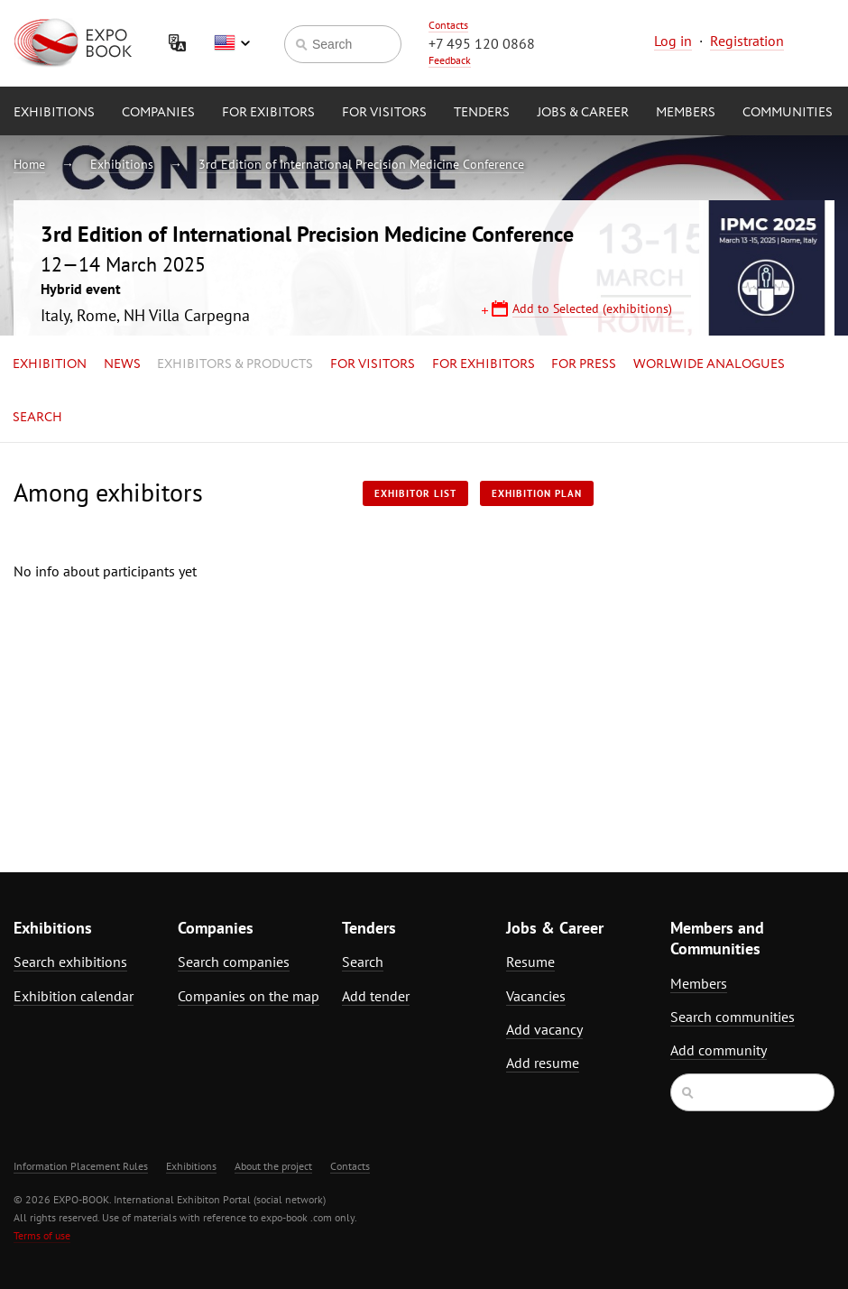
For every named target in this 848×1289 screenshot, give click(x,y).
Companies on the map (248, 996)
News (122, 364)
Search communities (732, 1017)
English (232, 43)
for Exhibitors (483, 364)
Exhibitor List (415, 493)
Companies (158, 113)
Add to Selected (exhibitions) (592, 308)
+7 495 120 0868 (482, 43)
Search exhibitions (70, 962)
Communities (787, 113)
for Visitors (384, 113)
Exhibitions (54, 113)
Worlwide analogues (709, 364)
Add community (718, 1050)
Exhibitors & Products (235, 364)
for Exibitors (268, 113)
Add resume (542, 1063)
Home (29, 164)
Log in (673, 41)
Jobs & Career (583, 113)
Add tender (376, 996)
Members (685, 113)
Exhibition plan (537, 493)
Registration (747, 41)
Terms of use (42, 1235)
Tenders (482, 113)
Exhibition (50, 364)
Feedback (450, 60)
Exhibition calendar (74, 996)
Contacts (448, 25)
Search (37, 418)
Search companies (234, 962)
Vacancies (536, 996)
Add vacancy (544, 1029)
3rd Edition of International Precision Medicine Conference (361, 164)
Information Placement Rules (81, 1166)
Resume (530, 962)
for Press (583, 364)
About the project (273, 1166)
